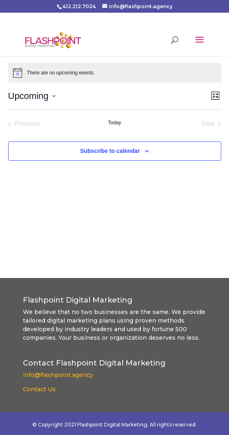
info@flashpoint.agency (58, 375)
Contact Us (39, 389)
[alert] (61, 73)
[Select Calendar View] (215, 96)
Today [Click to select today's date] (114, 123)
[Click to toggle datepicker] (32, 96)
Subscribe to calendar (110, 151)
